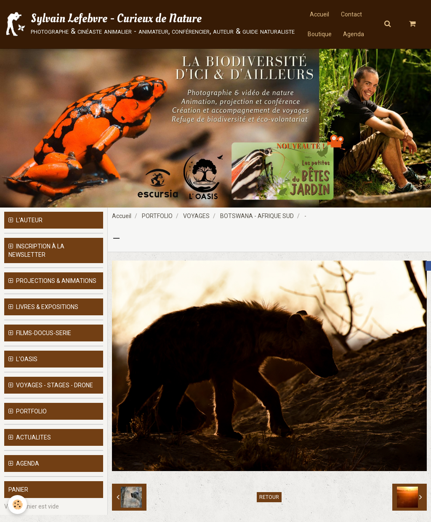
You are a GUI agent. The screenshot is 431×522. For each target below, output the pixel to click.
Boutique (319, 35)
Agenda (354, 35)
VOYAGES (196, 223)
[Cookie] (17, 504)
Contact (351, 14)
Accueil (319, 14)
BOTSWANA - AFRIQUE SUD (257, 223)
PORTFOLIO (157, 223)
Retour (269, 504)
